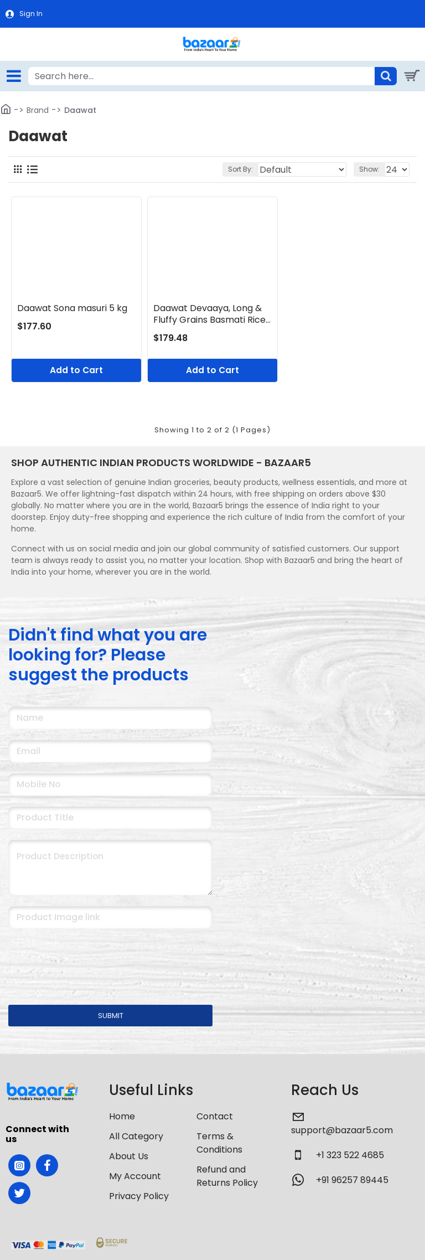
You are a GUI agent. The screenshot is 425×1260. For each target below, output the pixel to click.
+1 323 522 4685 (350, 1155)
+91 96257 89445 (352, 1180)
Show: (369, 169)
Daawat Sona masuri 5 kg (72, 308)
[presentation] (85, 959)
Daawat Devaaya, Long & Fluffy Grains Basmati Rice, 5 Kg (210, 314)
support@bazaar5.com (342, 1130)
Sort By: (240, 169)
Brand (38, 110)
